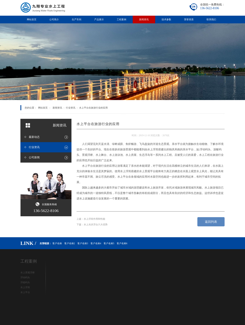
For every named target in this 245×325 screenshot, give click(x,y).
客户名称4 (96, 243)
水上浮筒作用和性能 (94, 218)
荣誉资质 (189, 19)
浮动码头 (25, 278)
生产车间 (76, 19)
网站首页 (31, 19)
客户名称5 (109, 243)
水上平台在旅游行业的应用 (93, 108)
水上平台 (25, 293)
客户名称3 (82, 243)
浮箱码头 (25, 283)
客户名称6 (122, 243)
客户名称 (57, 243)
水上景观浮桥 (27, 273)
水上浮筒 (25, 288)
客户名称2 (69, 243)
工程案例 (121, 19)
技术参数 (166, 19)
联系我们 (211, 19)
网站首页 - (44, 108)
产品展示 (99, 19)
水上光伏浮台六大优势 (96, 224)
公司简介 (54, 19)
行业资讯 (70, 108)
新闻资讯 (144, 19)
